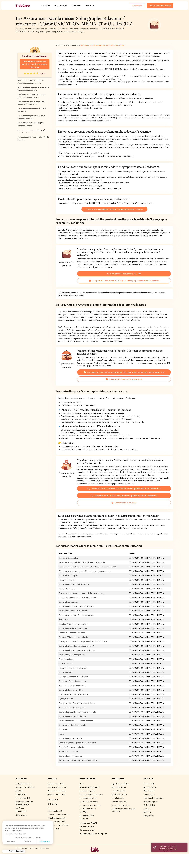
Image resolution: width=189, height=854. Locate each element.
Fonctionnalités (60, 5)
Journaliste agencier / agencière (72, 654)
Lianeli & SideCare (119, 801)
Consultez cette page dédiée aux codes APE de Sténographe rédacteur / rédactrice (114, 209)
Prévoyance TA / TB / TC (58, 825)
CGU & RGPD (149, 805)
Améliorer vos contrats (57, 787)
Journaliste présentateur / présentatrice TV (76, 646)
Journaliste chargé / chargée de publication (77, 650)
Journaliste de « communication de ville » (76, 606)
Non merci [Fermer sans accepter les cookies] (11, 842)
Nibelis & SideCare (119, 794)
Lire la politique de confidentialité (15, 834)
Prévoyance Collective (25, 787)
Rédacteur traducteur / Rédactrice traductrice (77, 615)
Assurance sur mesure (57, 791)
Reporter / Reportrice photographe (73, 668)
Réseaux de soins (87, 826)
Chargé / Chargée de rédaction (72, 747)
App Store (148, 812)
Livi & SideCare (118, 798)
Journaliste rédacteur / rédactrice (72, 716)
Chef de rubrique (66, 659)
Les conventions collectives (91, 794)
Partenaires (76, 5)
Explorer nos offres (56, 784)
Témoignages (149, 794)
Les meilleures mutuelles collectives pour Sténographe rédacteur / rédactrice (124, 488)
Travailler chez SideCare (153, 798)
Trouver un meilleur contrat (160, 5)
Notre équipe (149, 791)
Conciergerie (21, 811)
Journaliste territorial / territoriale (72, 725)
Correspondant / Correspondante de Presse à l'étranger (82, 593)
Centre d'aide (149, 784)
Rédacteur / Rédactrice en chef (72, 632)
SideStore (20, 808)
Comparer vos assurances (58, 814)
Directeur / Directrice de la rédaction (74, 637)
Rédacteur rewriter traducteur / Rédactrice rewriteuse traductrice (85, 571)
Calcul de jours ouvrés (57, 818)
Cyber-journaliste (66, 698)
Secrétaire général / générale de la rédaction (77, 742)
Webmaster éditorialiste (68, 751)
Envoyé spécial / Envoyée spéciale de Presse (77, 703)
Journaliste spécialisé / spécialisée (73, 628)
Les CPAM (84, 812)
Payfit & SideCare (119, 787)
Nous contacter (150, 787)
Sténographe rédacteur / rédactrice (73, 676)
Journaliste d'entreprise (68, 575)
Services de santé (87, 830)
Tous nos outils (54, 829)
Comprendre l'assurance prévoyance (124, 379)
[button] (13, 851)
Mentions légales (151, 801)
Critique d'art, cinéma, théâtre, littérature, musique (79, 597)
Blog (81, 784)
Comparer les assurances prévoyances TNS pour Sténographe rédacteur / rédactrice (124, 372)
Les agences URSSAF (88, 823)
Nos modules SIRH (55, 811)
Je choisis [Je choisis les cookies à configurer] (27, 842)
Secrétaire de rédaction (68, 558)
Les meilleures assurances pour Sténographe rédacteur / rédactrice (34, 64)
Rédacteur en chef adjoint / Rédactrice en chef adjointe (82, 562)
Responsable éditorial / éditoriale (72, 685)
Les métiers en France (89, 801)
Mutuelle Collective (23, 784)
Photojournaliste (65, 663)
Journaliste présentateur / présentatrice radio (77, 712)
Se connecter (137, 5)
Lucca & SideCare (119, 791)
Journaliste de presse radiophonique (74, 584)
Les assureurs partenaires (90, 805)
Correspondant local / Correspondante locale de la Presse (83, 641)
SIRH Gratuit (53, 804)
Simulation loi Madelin (57, 821)
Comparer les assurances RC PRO (124, 273)
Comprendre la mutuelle (124, 502)
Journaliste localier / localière (71, 690)
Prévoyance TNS (23, 798)
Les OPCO (84, 819)
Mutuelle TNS (21, 794)
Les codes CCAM (87, 815)
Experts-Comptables (120, 784)
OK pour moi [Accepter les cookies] (45, 842)
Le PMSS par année (88, 808)
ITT (49, 807)
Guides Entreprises (87, 791)
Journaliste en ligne (67, 589)
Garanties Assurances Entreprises (93, 833)
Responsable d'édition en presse (72, 707)
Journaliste (63, 729)
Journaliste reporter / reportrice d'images (76, 720)
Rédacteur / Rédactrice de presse (72, 681)
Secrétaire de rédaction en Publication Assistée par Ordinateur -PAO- (88, 567)
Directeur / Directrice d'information (73, 624)
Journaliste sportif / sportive (70, 756)
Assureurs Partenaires (120, 805)
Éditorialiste (63, 619)
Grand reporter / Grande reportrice (73, 694)
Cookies (147, 808)
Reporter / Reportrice (67, 580)
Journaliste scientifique (68, 602)
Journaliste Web (65, 672)
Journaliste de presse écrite (70, 738)
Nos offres (45, 5)
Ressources (90, 5)
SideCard (19, 791)
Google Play (149, 815)
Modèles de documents (89, 787)
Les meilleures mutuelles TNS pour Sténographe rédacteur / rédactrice (124, 495)
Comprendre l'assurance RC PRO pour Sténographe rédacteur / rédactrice (124, 281)
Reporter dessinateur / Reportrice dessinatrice (78, 760)
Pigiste (61, 734)
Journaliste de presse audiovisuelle (73, 610)
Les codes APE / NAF (88, 798)
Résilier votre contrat (56, 794)
